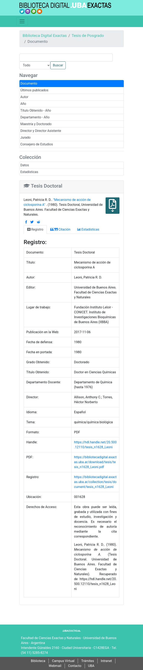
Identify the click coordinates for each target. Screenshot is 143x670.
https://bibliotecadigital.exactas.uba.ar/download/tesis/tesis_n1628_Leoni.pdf (95, 462)
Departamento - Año (35, 117)
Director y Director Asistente (40, 131)
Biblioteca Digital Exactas (45, 35)
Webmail (55, 666)
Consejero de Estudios (36, 144)
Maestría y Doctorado (36, 124)
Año (23, 104)
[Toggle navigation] (22, 21)
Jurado (25, 137)
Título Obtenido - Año (35, 110)
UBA (91, 666)
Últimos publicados (34, 90)
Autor (24, 97)
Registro (35, 229)
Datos (24, 165)
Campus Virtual (63, 661)
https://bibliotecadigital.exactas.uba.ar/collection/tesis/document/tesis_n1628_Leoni (95, 482)
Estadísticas (29, 172)
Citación (60, 229)
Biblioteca (38, 661)
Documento (28, 83)
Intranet (106, 661)
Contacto (74, 666)
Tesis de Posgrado (88, 35)
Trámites (87, 661)
